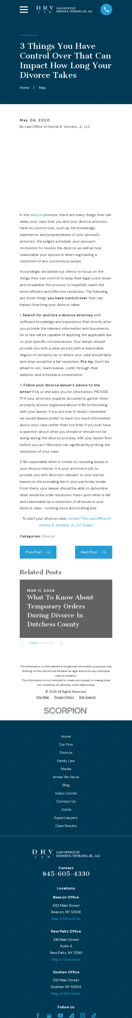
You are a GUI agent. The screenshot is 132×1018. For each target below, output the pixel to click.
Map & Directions (66, 918)
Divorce (48, 536)
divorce (36, 214)
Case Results (66, 825)
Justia (66, 809)
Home (66, 736)
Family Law (66, 760)
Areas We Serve (66, 777)
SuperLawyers (66, 817)
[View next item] (62, 643)
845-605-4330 (66, 873)
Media (66, 768)
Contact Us (66, 801)
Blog (66, 785)
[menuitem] (42, 697)
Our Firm (66, 744)
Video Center (66, 793)
